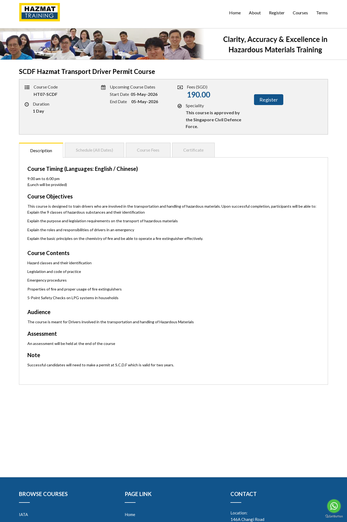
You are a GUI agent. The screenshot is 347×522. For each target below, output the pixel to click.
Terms (322, 12)
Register (277, 12)
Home (235, 12)
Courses (300, 12)
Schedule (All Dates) (94, 149)
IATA (23, 514)
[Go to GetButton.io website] (334, 516)
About (255, 12)
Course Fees (148, 149)
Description (41, 150)
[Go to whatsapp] (334, 506)
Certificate (193, 149)
